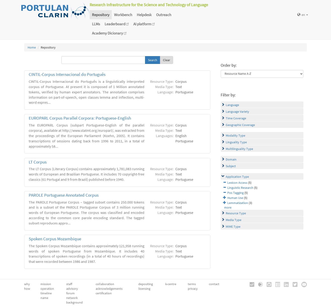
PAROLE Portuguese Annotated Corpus (64, 195)
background (74, 302)
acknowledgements (109, 289)
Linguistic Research (240, 188)
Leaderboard (117, 23)
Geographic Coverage (240, 125)
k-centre (170, 284)
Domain (231, 159)
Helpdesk (144, 14)
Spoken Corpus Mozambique (55, 238)
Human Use (235, 198)
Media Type (233, 220)
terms (192, 284)
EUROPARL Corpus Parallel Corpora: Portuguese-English (80, 118)
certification (104, 293)
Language (232, 105)
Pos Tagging (235, 193)
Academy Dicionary (109, 33)
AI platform (144, 23)
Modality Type (235, 135)
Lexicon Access (237, 183)
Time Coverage (236, 118)
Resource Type (236, 213)
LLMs (96, 23)
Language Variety (237, 111)
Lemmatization (237, 203)
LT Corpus (38, 162)
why (27, 284)
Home (32, 47)
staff (69, 284)
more (227, 207)
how (27, 289)
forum (70, 293)
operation (47, 289)
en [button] (302, 15)
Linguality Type (236, 142)
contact (214, 284)
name (44, 298)
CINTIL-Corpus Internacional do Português (67, 74)
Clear (166, 60)
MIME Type (233, 226)
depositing (145, 284)
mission (45, 284)
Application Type (237, 177)
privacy (193, 289)
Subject (231, 166)
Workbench (123, 14)
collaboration (105, 284)
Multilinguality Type (239, 149)
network (72, 298)
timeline (46, 293)
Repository (100, 14)
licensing (144, 289)
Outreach (163, 14)
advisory (72, 289)
